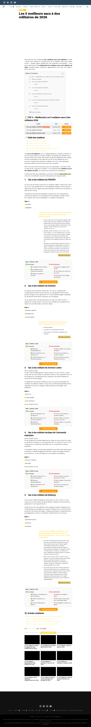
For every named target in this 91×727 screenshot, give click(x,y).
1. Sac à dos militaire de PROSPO (39, 81)
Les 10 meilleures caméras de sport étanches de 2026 (43, 624)
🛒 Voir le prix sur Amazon (48, 282)
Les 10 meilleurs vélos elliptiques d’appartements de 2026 (44, 621)
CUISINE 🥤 (25, 6)
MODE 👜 (72, 6)
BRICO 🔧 (44, 6)
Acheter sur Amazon (65, 255)
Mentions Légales (61, 710)
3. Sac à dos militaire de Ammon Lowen (40, 93)
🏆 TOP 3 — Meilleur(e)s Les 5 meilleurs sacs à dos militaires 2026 (47, 76)
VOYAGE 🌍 (78, 6)
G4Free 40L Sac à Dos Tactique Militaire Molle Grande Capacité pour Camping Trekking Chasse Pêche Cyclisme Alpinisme (55, 214)
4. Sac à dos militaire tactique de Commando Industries (45, 100)
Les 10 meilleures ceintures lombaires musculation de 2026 (44, 616)
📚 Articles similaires (35, 112)
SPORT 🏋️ (50, 6)
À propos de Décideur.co (75, 710)
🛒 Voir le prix (66, 127)
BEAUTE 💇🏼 (57, 6)
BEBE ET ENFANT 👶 (35, 6)
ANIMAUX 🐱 (65, 6)
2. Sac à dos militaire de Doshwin (39, 87)
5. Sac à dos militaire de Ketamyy (39, 106)
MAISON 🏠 (18, 6)
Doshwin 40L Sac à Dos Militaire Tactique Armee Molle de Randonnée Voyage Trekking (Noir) (53, 323)
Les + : (36, 84)
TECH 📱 (12, 6)
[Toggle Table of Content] (62, 73)
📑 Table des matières (35, 79)
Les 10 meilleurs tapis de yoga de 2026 (38, 619)
